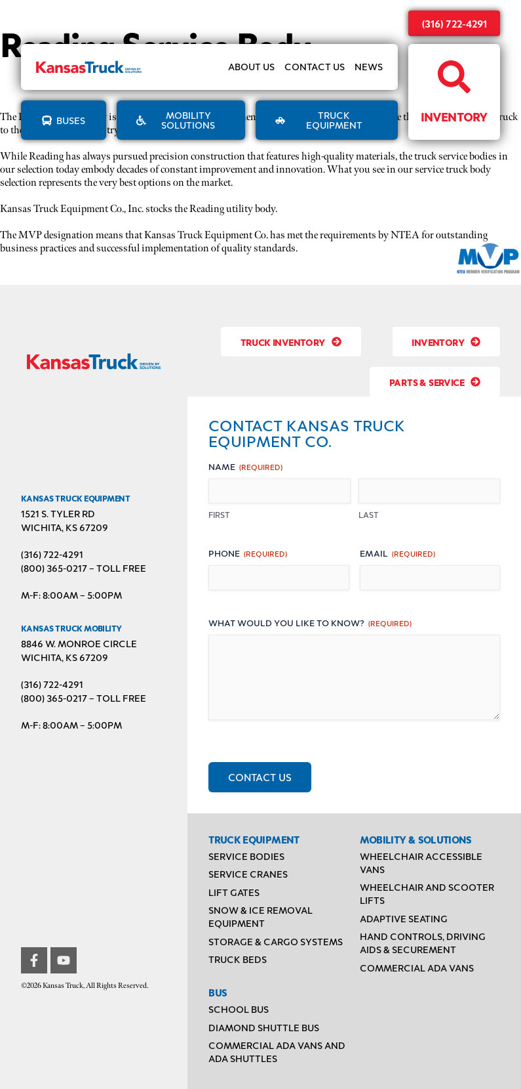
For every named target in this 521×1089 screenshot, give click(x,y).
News (369, 67)
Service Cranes (248, 874)
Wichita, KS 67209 (64, 527)
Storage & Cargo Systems (275, 942)
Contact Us (314, 67)
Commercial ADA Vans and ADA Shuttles (276, 1051)
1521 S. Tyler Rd (58, 514)
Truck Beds (237, 959)
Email (397, 553)
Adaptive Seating (404, 919)
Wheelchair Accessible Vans (421, 862)
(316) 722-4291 (454, 23)
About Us (251, 67)
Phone (247, 553)
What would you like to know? (310, 622)
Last (368, 515)
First (219, 515)
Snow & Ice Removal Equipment (260, 916)
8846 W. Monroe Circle (79, 644)
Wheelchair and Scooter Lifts (427, 893)
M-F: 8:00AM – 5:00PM (71, 595)
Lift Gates (234, 892)
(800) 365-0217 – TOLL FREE (83, 568)
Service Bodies (246, 856)
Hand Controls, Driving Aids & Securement (423, 942)
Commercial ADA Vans (417, 968)
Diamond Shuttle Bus (263, 1028)
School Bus (238, 1009)
